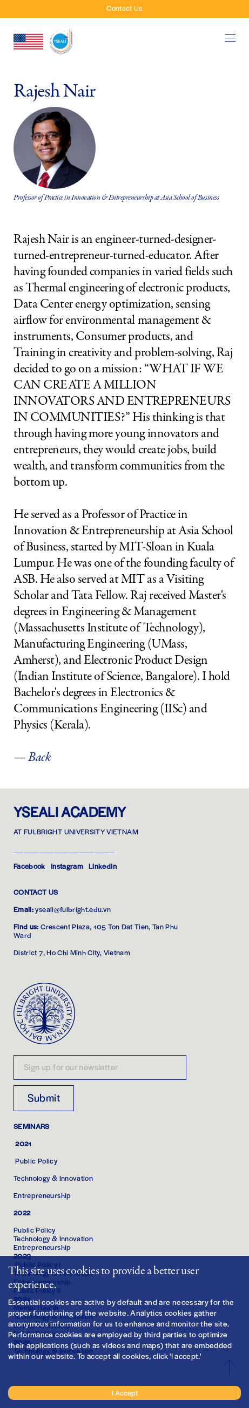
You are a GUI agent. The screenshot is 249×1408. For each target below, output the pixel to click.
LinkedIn (103, 866)
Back (39, 757)
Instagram (67, 866)
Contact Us (124, 8)
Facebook (29, 866)
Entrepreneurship (42, 1195)
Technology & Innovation (53, 1178)
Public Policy (36, 1160)
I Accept (125, 1392)
